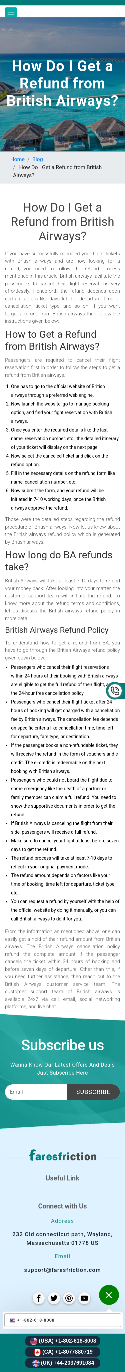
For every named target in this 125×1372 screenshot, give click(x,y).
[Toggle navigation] (11, 12)
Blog (37, 159)
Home (17, 159)
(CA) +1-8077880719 (63, 1352)
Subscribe (93, 1091)
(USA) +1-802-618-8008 (63, 1341)
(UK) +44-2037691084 (63, 1363)
